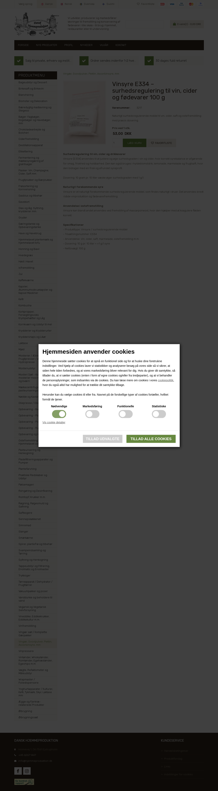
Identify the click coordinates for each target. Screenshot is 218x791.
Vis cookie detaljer (54, 422)
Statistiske (159, 406)
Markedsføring (92, 406)
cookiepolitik (165, 380)
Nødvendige (59, 406)
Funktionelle (125, 406)
